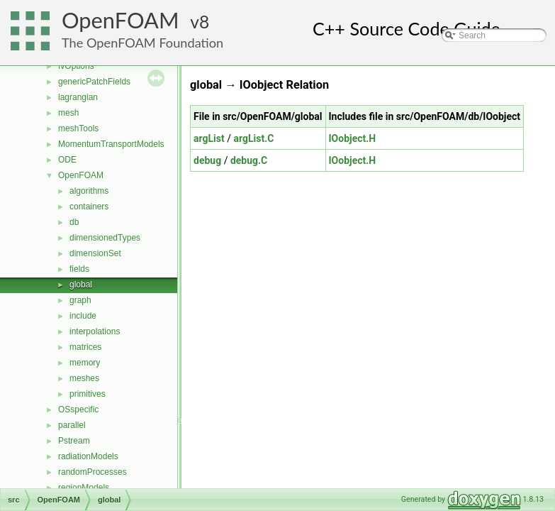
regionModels (83, 488)
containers (88, 206)
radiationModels (88, 456)
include (82, 316)
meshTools (78, 128)
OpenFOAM (120, 20)
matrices (85, 347)
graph (80, 300)
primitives (87, 394)
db (74, 222)
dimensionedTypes (104, 238)
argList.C (253, 138)
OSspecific (78, 409)
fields (79, 269)
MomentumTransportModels (111, 144)
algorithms (88, 191)
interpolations (94, 331)
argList (209, 138)
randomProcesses (92, 472)
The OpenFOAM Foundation (142, 42)
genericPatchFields (94, 82)
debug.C (248, 160)
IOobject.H (352, 138)
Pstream (74, 441)
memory (84, 363)
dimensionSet (95, 253)
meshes (84, 378)
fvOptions (76, 66)
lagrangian (78, 97)
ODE (67, 160)
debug (207, 160)
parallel (72, 425)
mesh (68, 113)
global (80, 285)
